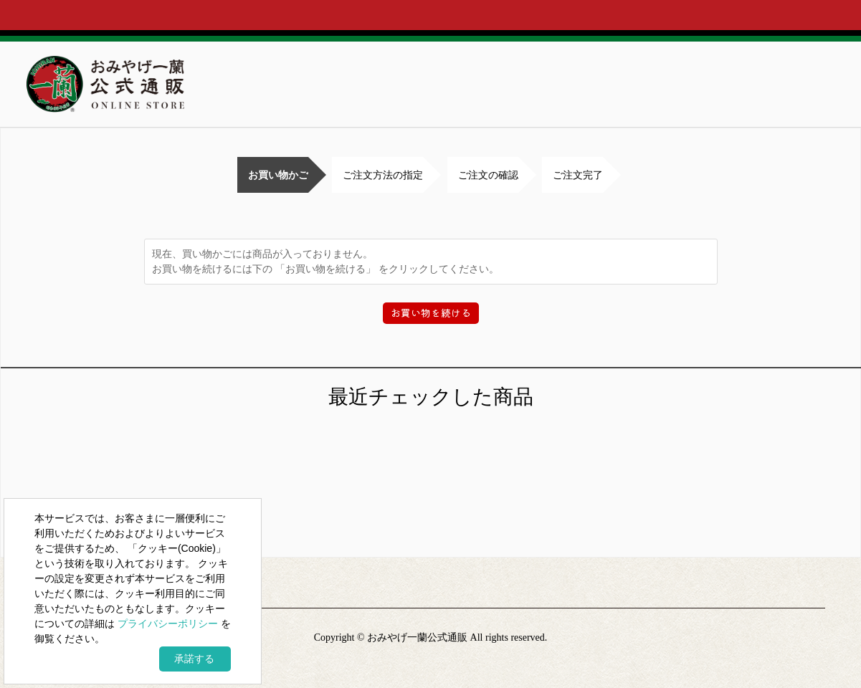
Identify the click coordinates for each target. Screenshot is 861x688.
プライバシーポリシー (168, 623)
